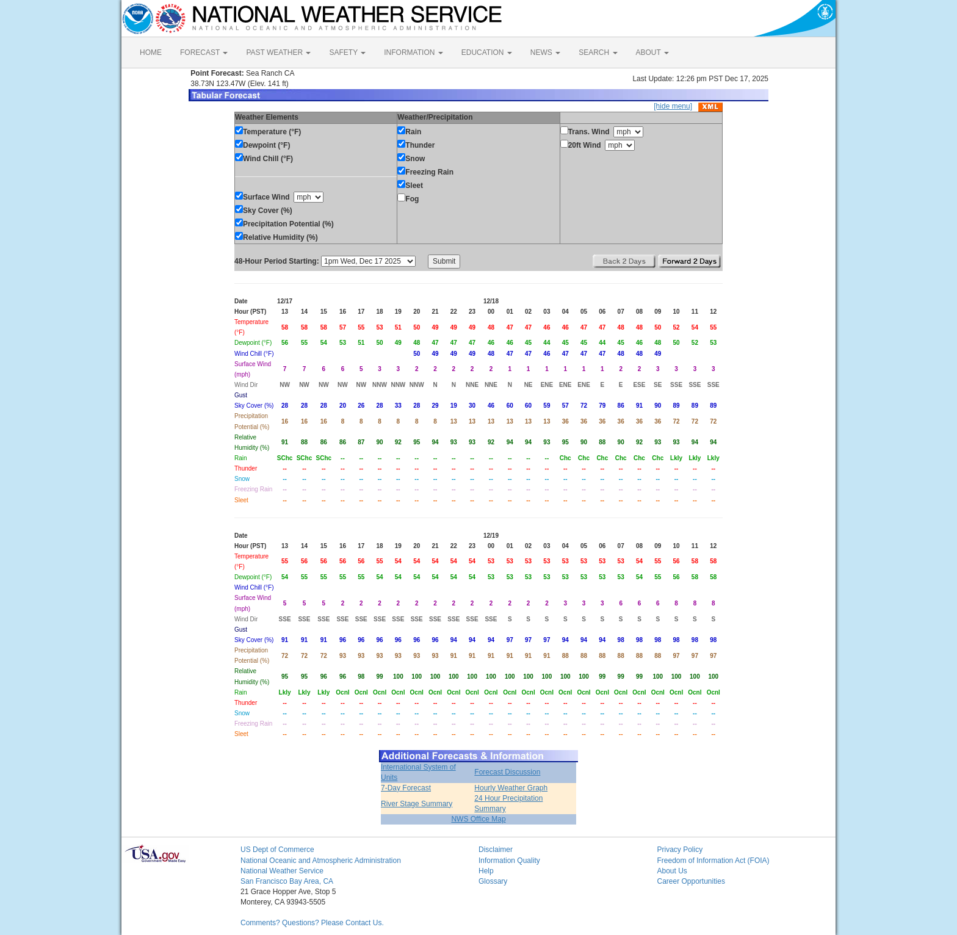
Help (486, 871)
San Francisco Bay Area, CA (286, 881)
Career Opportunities (691, 881)
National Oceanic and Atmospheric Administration (320, 860)
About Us (672, 871)
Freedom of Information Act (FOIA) (713, 860)
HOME (151, 52)
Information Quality (509, 860)
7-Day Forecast (406, 788)
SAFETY (347, 52)
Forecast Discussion (507, 772)
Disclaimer (495, 849)
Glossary (492, 881)
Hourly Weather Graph (510, 788)
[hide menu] (673, 106)
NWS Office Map (478, 819)
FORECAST (204, 52)
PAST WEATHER (278, 52)
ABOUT (652, 52)
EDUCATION (486, 52)
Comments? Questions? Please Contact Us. (312, 923)
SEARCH (598, 52)
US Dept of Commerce (277, 849)
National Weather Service (281, 871)
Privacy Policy (680, 849)
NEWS (545, 52)
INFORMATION (413, 52)
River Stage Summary (416, 804)
